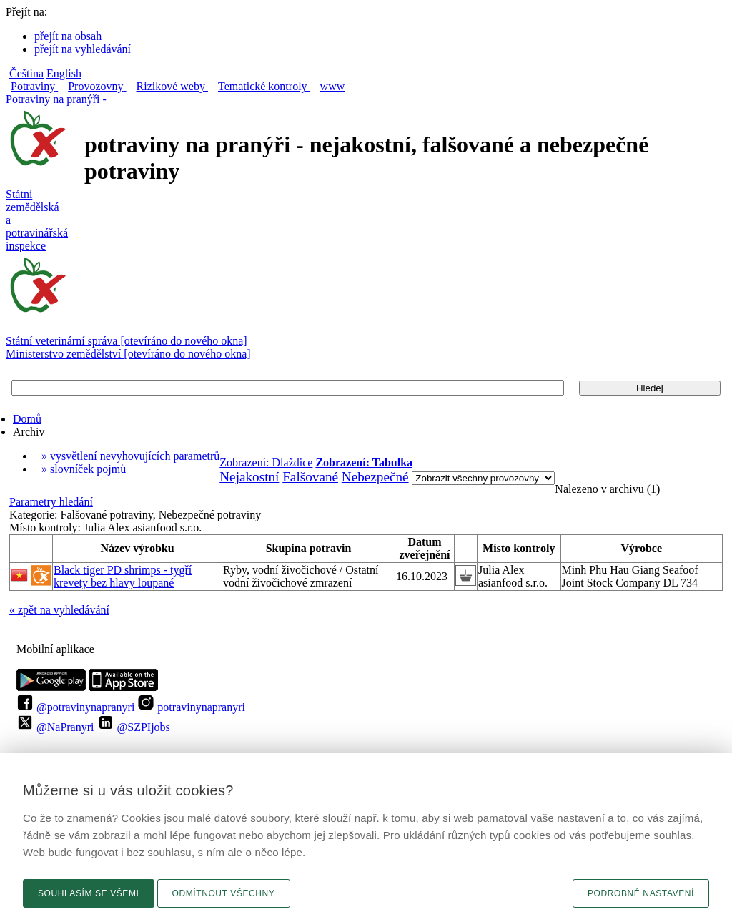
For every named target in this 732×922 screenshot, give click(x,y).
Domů (27, 419)
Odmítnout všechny (223, 893)
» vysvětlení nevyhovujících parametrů (130, 456)
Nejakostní (249, 476)
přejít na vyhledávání (82, 49)
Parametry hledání (51, 502)
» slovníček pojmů (83, 469)
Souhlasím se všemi (88, 893)
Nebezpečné (375, 476)
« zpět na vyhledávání (59, 610)
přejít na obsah (68, 36)
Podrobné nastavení (641, 893)
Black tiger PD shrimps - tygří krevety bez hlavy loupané (123, 576)
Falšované (310, 476)
